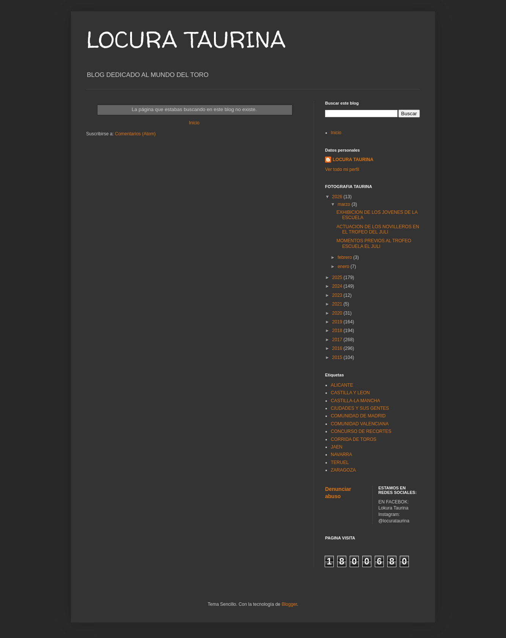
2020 (338, 313)
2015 (338, 357)
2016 (338, 348)
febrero (345, 257)
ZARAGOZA (343, 470)
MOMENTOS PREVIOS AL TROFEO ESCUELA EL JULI (373, 243)
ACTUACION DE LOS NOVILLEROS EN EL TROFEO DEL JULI (377, 229)
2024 (338, 286)
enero (344, 266)
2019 (338, 321)
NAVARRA (341, 454)
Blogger (289, 604)
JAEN (337, 447)
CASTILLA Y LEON (350, 392)
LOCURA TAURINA (186, 39)
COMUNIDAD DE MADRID (358, 416)
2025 (338, 277)
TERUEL (340, 462)
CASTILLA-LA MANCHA (355, 400)
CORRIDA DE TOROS (353, 439)
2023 (338, 295)
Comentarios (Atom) (135, 133)
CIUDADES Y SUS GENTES (360, 408)
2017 (338, 339)
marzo (345, 204)
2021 (338, 304)
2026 (338, 196)
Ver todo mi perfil (342, 169)
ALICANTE (342, 385)
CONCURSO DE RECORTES (361, 431)
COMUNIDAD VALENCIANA (359, 423)
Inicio (194, 122)
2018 (338, 330)
